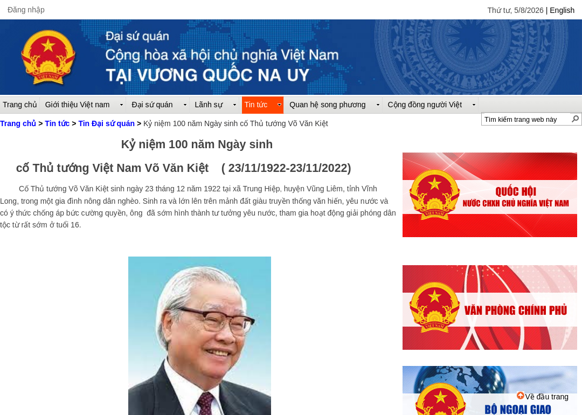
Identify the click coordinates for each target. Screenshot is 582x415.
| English (560, 10)
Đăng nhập (26, 9)
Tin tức (57, 123)
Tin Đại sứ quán (106, 123)
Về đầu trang (543, 396)
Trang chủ (18, 123)
